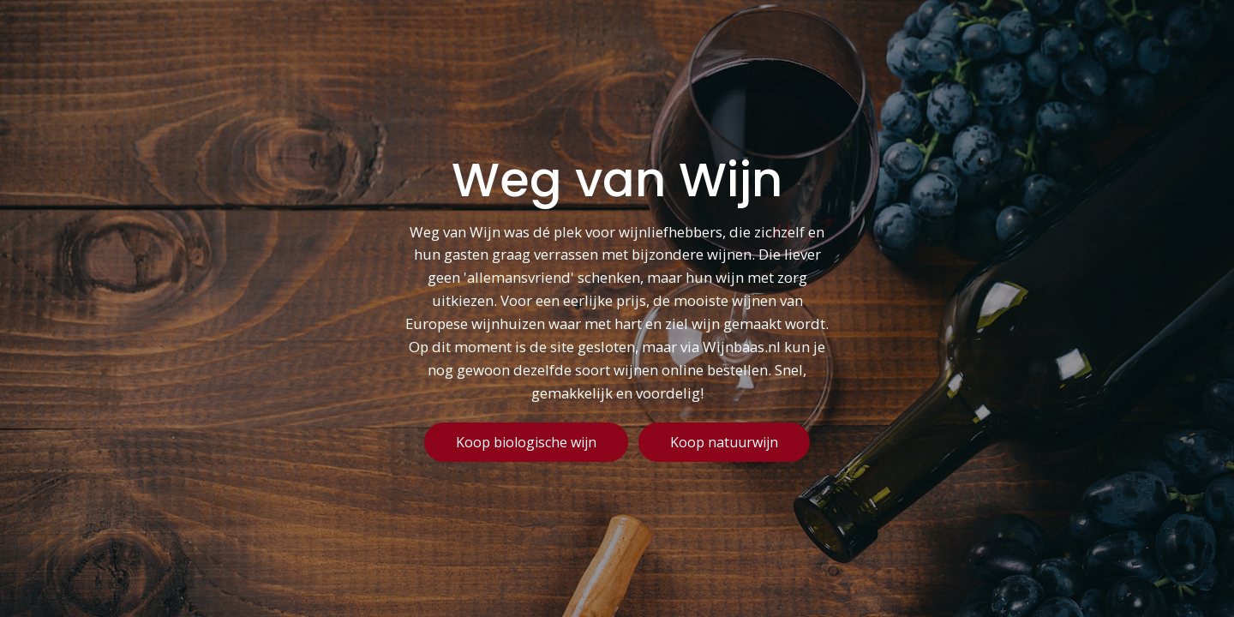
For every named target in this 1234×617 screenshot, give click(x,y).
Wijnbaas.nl (742, 347)
